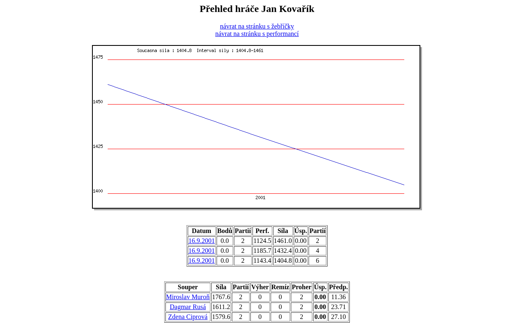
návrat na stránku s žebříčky (257, 26)
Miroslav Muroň (188, 296)
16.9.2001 (202, 240)
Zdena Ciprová (188, 316)
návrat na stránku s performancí (257, 33)
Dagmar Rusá (188, 306)
